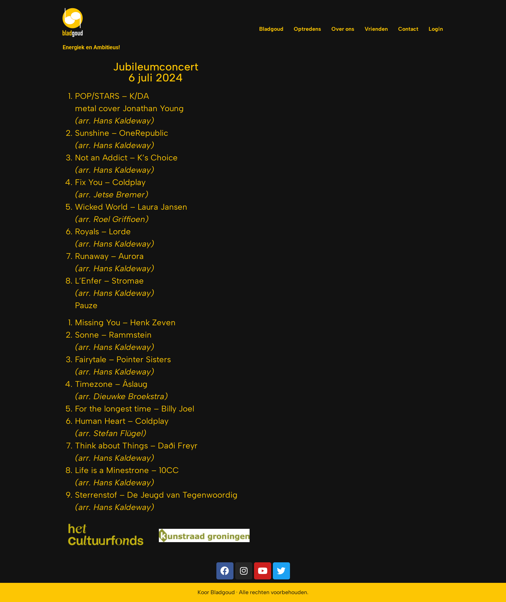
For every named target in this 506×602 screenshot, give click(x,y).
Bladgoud (271, 29)
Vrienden (376, 29)
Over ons (342, 29)
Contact (408, 29)
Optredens (307, 29)
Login (436, 29)
